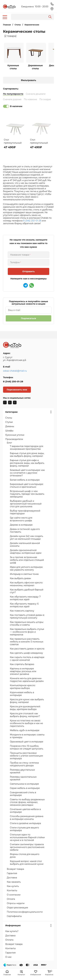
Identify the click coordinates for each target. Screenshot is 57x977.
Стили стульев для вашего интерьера (24, 829)
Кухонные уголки (14, 435)
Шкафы (9, 430)
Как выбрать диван (20, 578)
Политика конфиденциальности (25, 911)
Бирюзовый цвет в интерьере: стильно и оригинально (26, 485)
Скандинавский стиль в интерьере (23, 794)
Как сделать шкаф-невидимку (26, 653)
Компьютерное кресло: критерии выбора (22, 687)
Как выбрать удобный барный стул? (26, 591)
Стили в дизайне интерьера (25, 823)
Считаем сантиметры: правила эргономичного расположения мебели (27, 847)
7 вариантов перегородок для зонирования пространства (26, 447)
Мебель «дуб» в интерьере (24, 730)
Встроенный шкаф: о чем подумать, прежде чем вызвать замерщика (27, 494)
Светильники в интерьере (24, 783)
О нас (8, 957)
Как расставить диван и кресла (27, 648)
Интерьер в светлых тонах (24, 574)
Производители (14, 439)
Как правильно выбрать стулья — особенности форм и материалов (27, 632)
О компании (14, 894)
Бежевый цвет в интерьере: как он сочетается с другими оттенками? (27, 473)
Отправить (28, 271)
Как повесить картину (22, 610)
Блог (9, 442)
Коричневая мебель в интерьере (22, 694)
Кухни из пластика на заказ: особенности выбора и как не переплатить (26, 723)
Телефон (15, 262)
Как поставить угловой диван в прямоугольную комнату (27, 616)
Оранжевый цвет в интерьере (26, 741)
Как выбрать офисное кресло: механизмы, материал (26, 584)
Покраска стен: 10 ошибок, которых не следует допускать (26, 747)
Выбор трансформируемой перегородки (25, 512)
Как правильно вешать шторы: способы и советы (27, 623)
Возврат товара (15, 869)
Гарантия (12, 873)
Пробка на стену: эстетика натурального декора (24, 764)
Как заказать (14, 882)
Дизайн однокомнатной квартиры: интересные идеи (25, 551)
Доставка (12, 877)
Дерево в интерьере (21, 524)
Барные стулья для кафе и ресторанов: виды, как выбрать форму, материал (27, 463)
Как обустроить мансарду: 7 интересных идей (25, 598)
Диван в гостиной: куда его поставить (25, 530)
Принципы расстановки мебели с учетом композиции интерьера (26, 756)
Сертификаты (14, 916)
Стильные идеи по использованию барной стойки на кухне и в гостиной (27, 837)
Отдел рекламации (17, 907)
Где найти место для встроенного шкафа (21, 519)
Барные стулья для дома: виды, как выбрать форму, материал (27, 454)
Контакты (12, 890)
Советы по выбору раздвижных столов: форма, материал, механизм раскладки (27, 802)
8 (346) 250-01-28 (32, 220)
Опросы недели (15, 903)
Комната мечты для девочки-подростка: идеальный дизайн (27, 679)
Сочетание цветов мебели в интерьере (25, 810)
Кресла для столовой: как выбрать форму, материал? (25, 715)
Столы (8, 417)
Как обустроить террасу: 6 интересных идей (24, 605)
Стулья (9, 422)
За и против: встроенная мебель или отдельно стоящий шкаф (27, 560)
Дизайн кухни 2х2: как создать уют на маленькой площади (26, 537)
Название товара (19, 255)
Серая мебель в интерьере (25, 788)
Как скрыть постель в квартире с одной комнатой (27, 658)
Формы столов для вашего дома (24, 855)
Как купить (13, 886)
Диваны (9, 426)
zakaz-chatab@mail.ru (15, 370)
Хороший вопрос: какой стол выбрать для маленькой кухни (26, 862)
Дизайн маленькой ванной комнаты (25, 544)
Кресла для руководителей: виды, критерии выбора (25, 708)
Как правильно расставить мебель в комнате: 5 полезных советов (26, 642)
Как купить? (11, 931)
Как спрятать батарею (22, 664)
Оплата (11, 899)
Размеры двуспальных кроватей (22, 771)
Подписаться (28, 318)
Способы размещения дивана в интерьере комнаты (26, 817)
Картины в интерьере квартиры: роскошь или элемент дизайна (23, 671)
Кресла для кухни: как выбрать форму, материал (27, 701)
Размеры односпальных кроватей (23, 778)
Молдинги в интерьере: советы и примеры (27, 736)
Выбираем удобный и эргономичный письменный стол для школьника (25, 504)
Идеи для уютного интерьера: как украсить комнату (26, 568)
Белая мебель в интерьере (25, 479)
